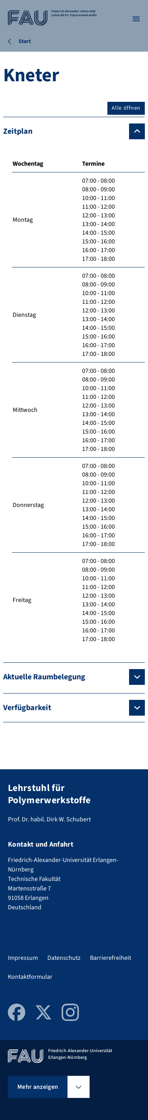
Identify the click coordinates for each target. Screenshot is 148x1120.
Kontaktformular (30, 976)
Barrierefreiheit (110, 958)
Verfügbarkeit (27, 707)
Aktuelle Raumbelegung (44, 676)
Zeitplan (17, 131)
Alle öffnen (126, 108)
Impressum (23, 958)
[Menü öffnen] (136, 19)
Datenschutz (64, 958)
